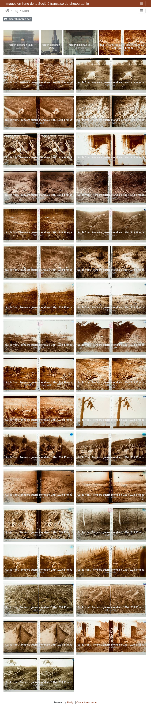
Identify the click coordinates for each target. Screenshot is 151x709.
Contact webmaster (86, 702)
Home (7, 11)
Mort (25, 11)
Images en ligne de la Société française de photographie (47, 3)
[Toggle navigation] (142, 3)
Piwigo (70, 702)
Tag (15, 11)
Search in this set (17, 18)
